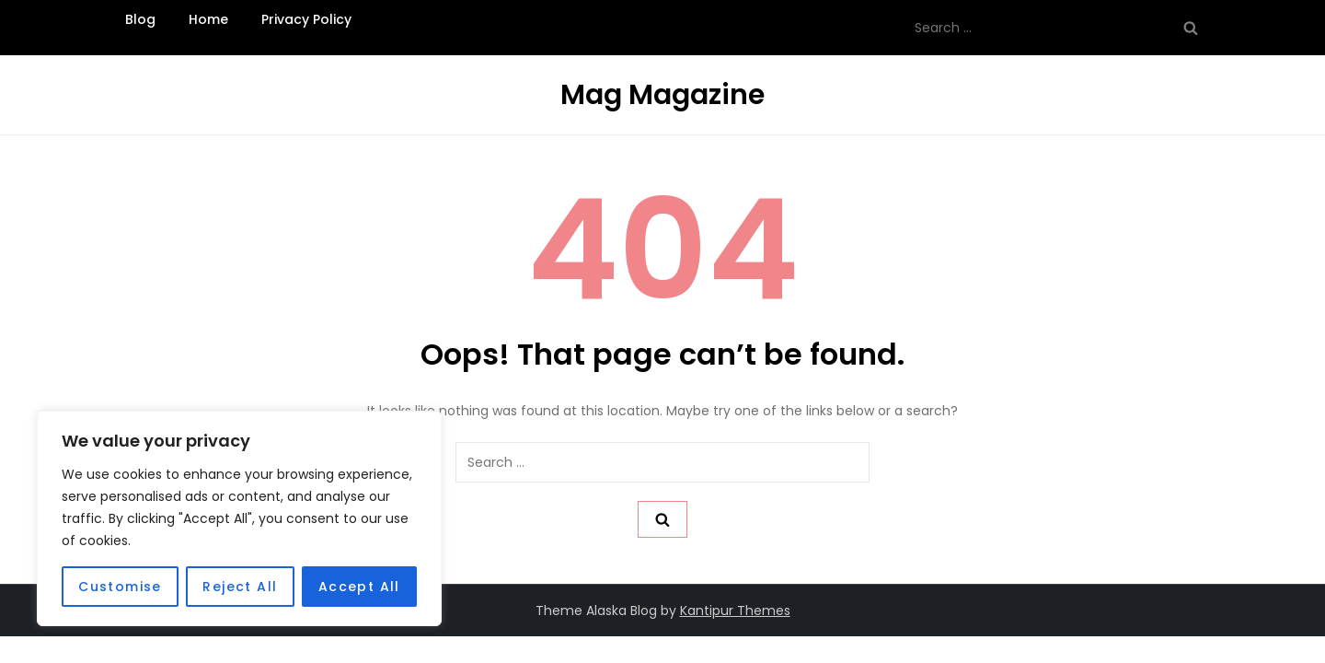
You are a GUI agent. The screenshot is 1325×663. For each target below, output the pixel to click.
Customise (120, 586)
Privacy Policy (306, 19)
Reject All (239, 586)
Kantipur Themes (735, 610)
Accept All (359, 586)
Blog (140, 19)
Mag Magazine (662, 95)
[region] (239, 518)
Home (208, 19)
